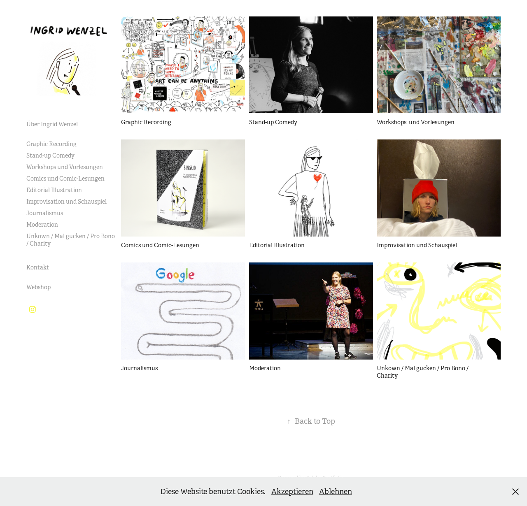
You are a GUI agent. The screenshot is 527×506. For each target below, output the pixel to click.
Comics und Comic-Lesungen (65, 178)
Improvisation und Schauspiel (66, 201)
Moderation (42, 224)
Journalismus (44, 213)
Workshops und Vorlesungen (64, 167)
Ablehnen (335, 491)
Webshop (38, 287)
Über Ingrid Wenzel (52, 124)
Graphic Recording (51, 144)
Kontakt (37, 267)
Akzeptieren (292, 491)
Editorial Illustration (54, 190)
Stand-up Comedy (50, 155)
